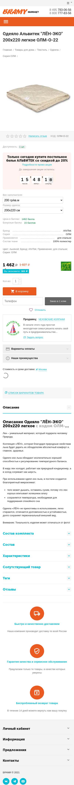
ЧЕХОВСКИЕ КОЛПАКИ (51, 319)
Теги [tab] (37, 578)
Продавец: (30, 319)
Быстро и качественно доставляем (37, 623)
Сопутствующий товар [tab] (37, 567)
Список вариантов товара (26, 392)
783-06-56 (60, 9)
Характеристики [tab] (37, 556)
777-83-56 (60, 13)
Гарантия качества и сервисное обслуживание (37, 661)
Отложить (37, 310)
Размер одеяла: (11, 205)
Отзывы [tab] (37, 589)
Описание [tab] (37, 407)
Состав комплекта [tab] (37, 533)
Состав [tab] (37, 544)
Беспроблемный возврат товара (37, 703)
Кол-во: (7, 281)
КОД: (53, 136)
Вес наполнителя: (13, 195)
